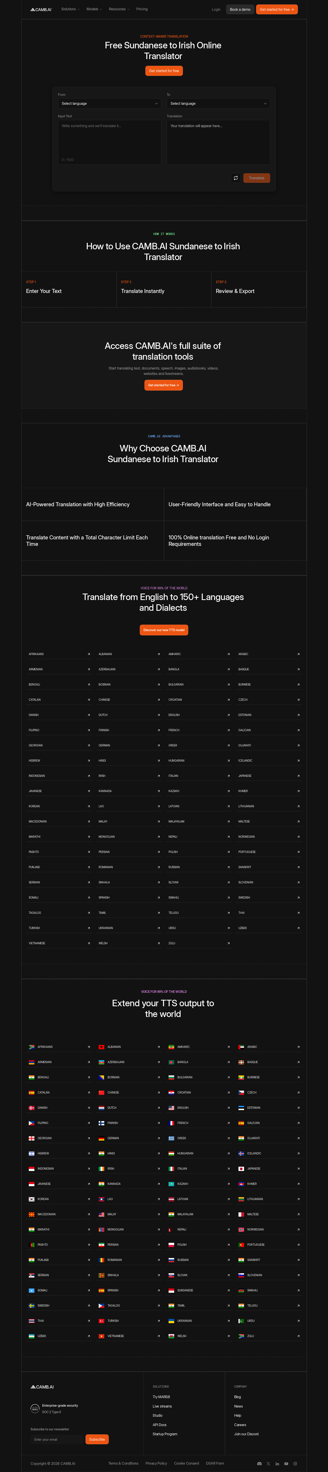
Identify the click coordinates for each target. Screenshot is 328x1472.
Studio (157, 1415)
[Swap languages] (236, 178)
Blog (237, 1397)
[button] (70, 9)
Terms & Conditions (123, 1463)
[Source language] (109, 103)
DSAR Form (215, 1463)
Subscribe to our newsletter (50, 1429)
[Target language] (218, 103)
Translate (256, 178)
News (238, 1406)
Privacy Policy (156, 1463)
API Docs (160, 1425)
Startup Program (165, 1434)
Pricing (142, 9)
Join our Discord (246, 1434)
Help (237, 1415)
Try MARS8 (161, 1397)
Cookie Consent (186, 1463)
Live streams (162, 1406)
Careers (240, 1425)
